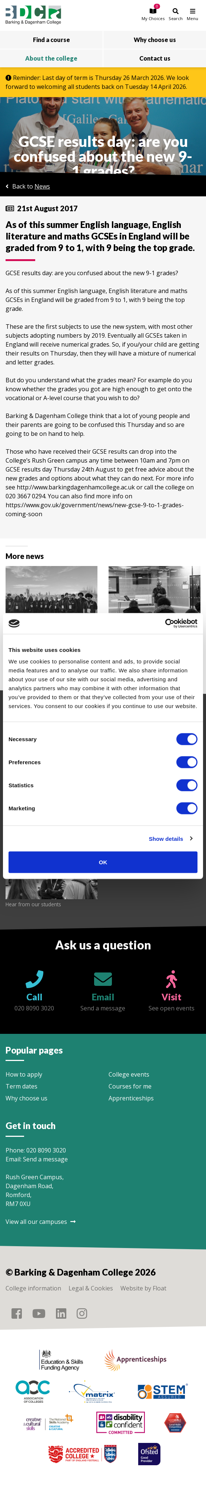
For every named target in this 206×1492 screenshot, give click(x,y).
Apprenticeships (131, 1098)
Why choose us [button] (155, 39)
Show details (166, 838)
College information (33, 1288)
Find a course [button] (51, 39)
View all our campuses (41, 1222)
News (42, 186)
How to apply (24, 1074)
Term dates (21, 1086)
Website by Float (143, 1288)
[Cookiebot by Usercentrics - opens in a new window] (165, 623)
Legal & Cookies (91, 1288)
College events (129, 1074)
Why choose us (26, 1098)
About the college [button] (51, 58)
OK (103, 862)
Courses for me (130, 1086)
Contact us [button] (154, 58)
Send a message (45, 1159)
